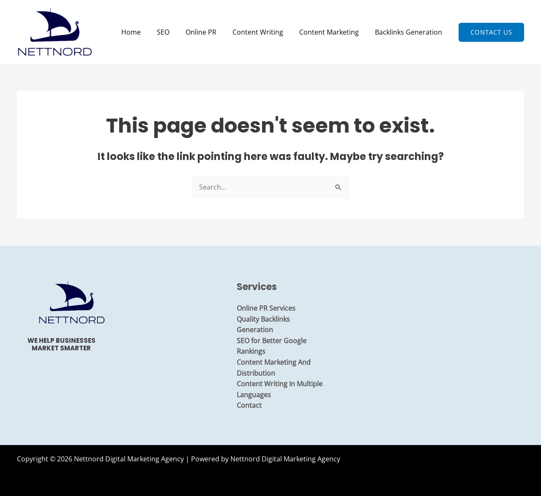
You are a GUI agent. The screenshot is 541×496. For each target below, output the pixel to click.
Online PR (209, 32)
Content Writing (264, 32)
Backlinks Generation (409, 32)
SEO (174, 32)
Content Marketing (333, 32)
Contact (249, 405)
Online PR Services (266, 308)
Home (145, 32)
